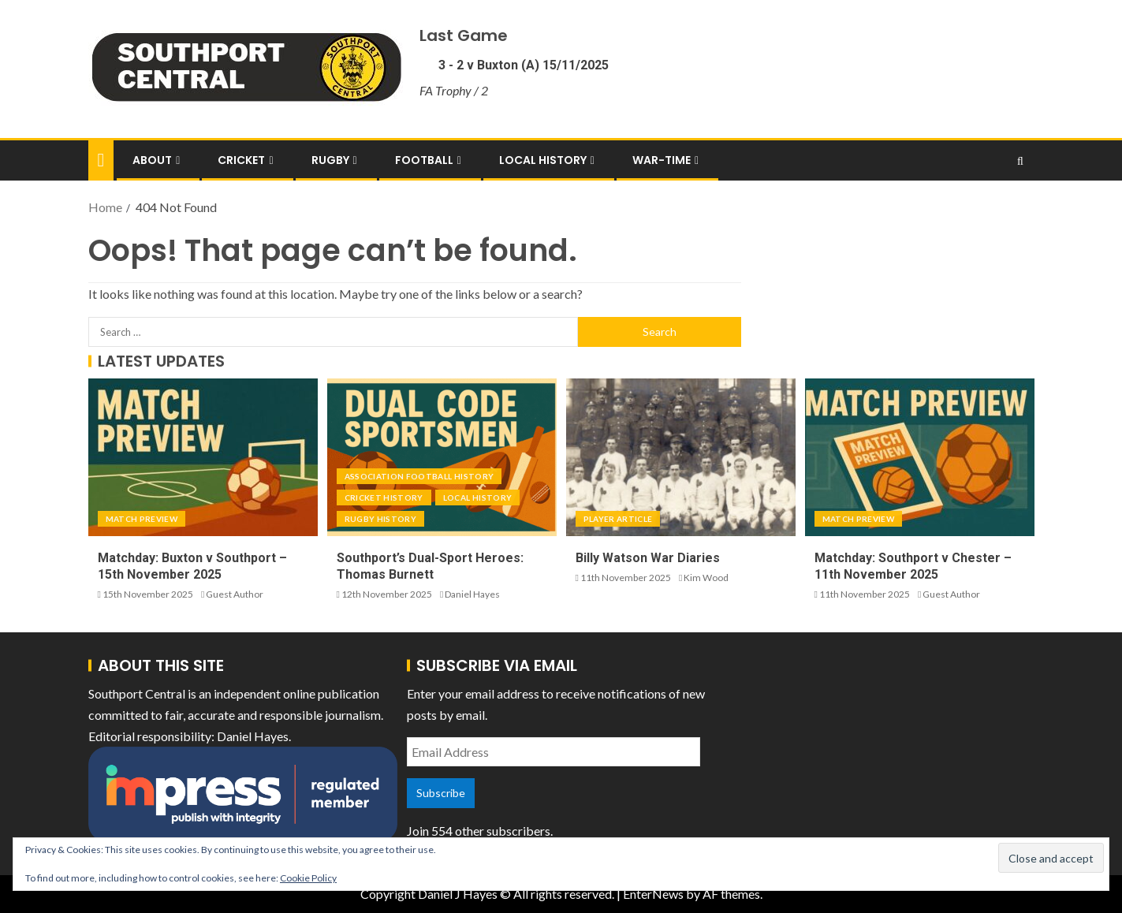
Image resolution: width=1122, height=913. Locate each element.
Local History (543, 160)
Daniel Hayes (472, 594)
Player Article (618, 519)
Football (424, 160)
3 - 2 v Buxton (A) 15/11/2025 (522, 65)
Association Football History (419, 476)
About (152, 160)
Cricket (241, 160)
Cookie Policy (308, 878)
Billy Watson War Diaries (648, 557)
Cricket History (384, 497)
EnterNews (653, 893)
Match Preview (142, 519)
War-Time (661, 160)
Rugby (330, 160)
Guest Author (234, 594)
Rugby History (381, 519)
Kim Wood (706, 577)
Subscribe (440, 792)
